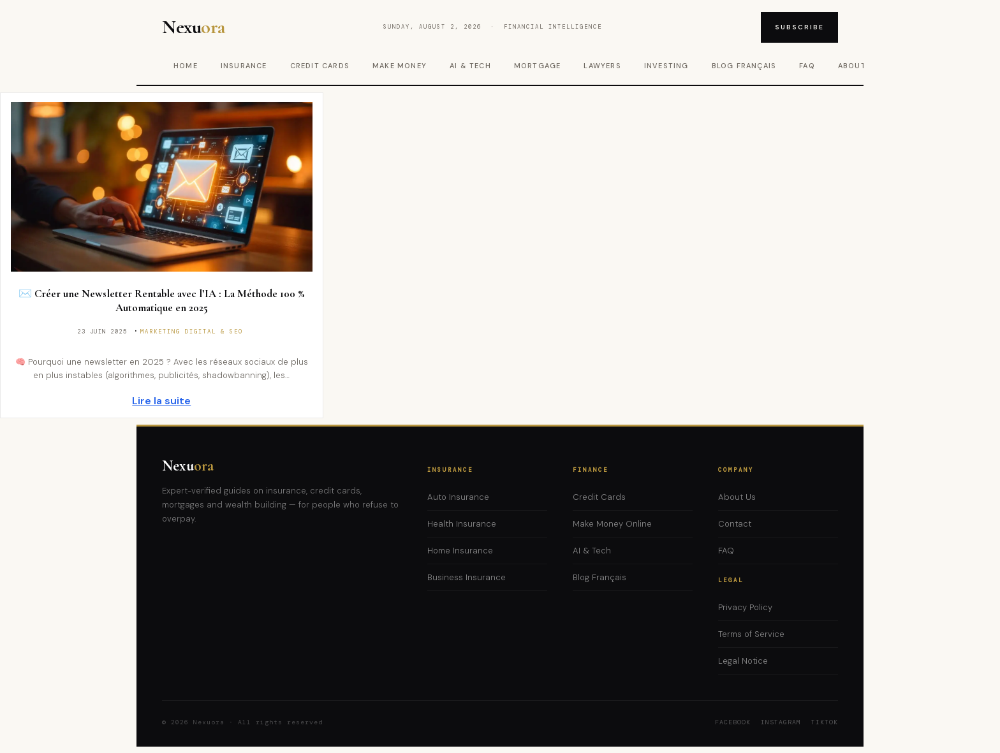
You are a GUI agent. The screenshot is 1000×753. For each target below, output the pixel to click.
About (852, 65)
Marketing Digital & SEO (191, 331)
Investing (666, 65)
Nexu (188, 466)
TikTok (824, 722)
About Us (737, 497)
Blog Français (744, 65)
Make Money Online (612, 523)
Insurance (244, 65)
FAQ (807, 65)
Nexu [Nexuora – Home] (193, 27)
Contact (734, 523)
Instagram (781, 722)
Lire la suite (161, 400)
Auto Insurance (458, 497)
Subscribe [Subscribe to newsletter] (799, 27)
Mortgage (537, 65)
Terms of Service (751, 634)
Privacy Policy (745, 607)
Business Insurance (466, 577)
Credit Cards (319, 65)
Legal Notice (743, 660)
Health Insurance (461, 523)
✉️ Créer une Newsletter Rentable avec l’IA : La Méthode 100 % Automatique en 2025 (161, 300)
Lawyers (602, 65)
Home (185, 65)
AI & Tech (470, 65)
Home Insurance (460, 550)
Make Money (399, 65)
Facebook (733, 722)
